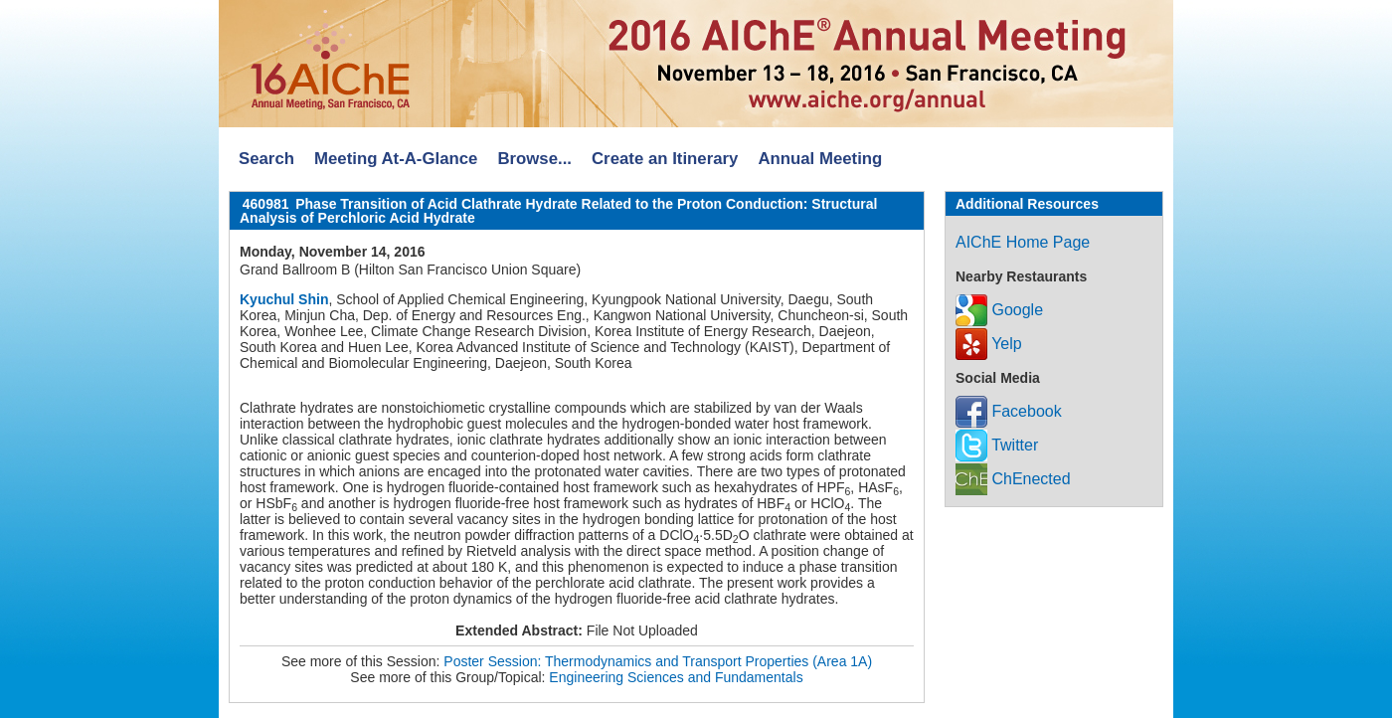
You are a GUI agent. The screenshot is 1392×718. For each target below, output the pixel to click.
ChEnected (1013, 478)
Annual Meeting (820, 158)
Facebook (1009, 411)
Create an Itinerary (665, 158)
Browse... (534, 158)
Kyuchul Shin (284, 299)
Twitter (997, 445)
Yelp (989, 343)
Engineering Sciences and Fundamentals (675, 677)
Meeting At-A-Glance (395, 158)
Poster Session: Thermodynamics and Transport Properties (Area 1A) (657, 661)
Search (266, 158)
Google (999, 309)
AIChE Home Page (1023, 242)
